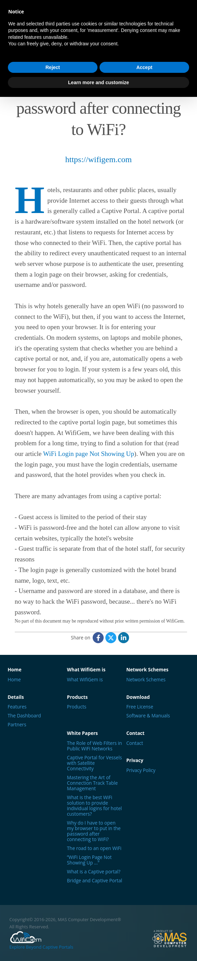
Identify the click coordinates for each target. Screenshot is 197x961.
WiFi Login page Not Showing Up (88, 453)
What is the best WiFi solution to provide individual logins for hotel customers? (94, 806)
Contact (134, 743)
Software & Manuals (148, 715)
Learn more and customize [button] (98, 82)
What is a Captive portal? (93, 871)
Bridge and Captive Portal (94, 880)
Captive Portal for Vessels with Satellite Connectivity (94, 763)
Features (17, 706)
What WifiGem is (85, 679)
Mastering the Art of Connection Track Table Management (92, 783)
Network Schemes (145, 679)
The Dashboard (24, 715)
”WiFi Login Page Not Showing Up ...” (89, 859)
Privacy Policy (140, 770)
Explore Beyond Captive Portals (41, 940)
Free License (139, 706)
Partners (17, 724)
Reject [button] (52, 67)
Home (14, 679)
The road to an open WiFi (94, 848)
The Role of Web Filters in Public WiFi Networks (94, 745)
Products (76, 706)
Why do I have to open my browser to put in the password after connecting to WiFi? (93, 831)
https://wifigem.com (98, 159)
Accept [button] (144, 67)
